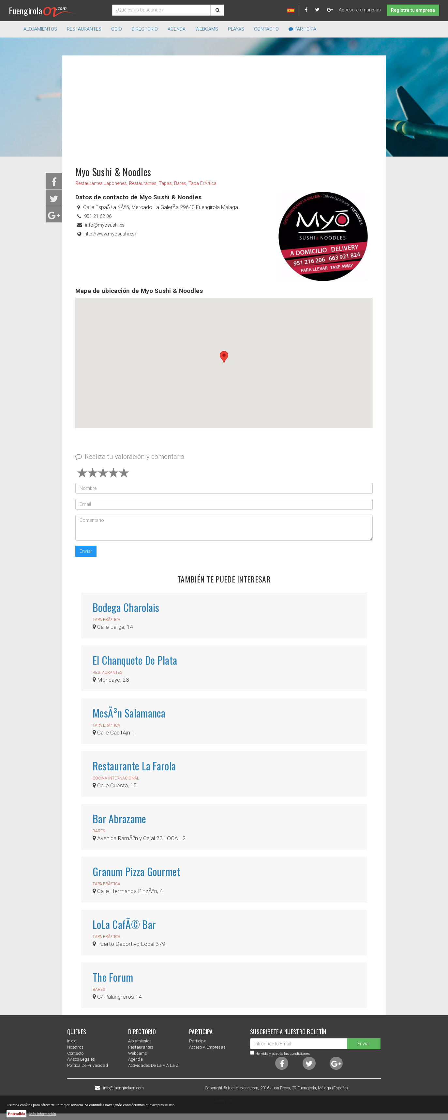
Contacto (266, 29)
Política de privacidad (87, 1065)
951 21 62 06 (98, 216)
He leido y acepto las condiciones (282, 1053)
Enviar (86, 551)
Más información (42, 1114)
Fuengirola (42, 10)
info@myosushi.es (105, 225)
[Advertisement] (224, 107)
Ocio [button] (116, 29)
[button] (224, 357)
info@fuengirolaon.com (123, 1088)
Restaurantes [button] (84, 29)
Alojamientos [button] (40, 29)
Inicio (71, 1040)
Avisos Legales (81, 1059)
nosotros (75, 1047)
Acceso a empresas (360, 10)
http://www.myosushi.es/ (110, 234)
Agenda (177, 29)
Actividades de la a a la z (153, 1065)
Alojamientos (140, 1040)
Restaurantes (140, 1047)
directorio (145, 29)
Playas (236, 29)
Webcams (206, 29)
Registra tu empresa (413, 10)
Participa (302, 29)
